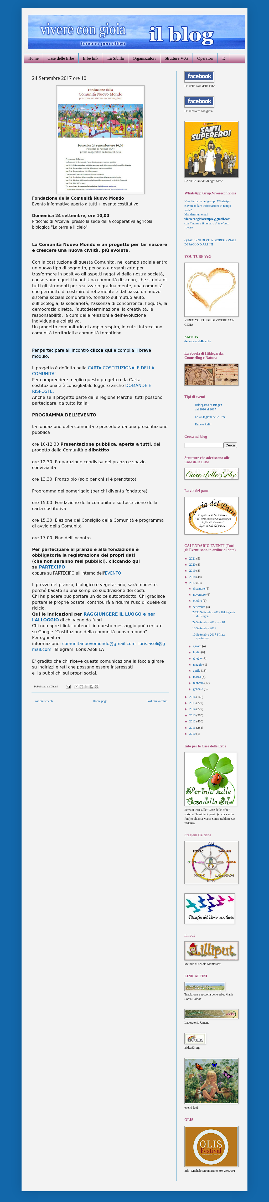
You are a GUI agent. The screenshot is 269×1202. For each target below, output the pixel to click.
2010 (192, 734)
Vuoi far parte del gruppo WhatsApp (207, 201)
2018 (192, 577)
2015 (192, 703)
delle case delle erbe (197, 341)
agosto (197, 646)
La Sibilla (115, 58)
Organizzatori (144, 58)
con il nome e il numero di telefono (206, 223)
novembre (199, 594)
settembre (199, 607)
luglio (197, 652)
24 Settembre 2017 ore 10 (208, 622)
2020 (192, 564)
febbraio (198, 683)
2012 (192, 721)
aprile (197, 670)
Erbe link (91, 58)
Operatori (205, 58)
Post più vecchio (157, 701)
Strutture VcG (176, 58)
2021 (192, 558)
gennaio (198, 689)
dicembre (199, 588)
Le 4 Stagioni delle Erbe (210, 417)
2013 (192, 715)
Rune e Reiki (203, 424)
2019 (192, 570)
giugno (198, 658)
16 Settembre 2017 (204, 628)
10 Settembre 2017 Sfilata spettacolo (208, 636)
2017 (192, 583)
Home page (100, 701)
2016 (192, 697)
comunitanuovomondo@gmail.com (99, 643)
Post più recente (43, 701)
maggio (198, 664)
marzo (197, 677)
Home (33, 58)
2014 (192, 709)
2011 (192, 728)
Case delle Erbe (61, 58)
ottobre (198, 600)
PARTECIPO (52, 567)
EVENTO (113, 573)
